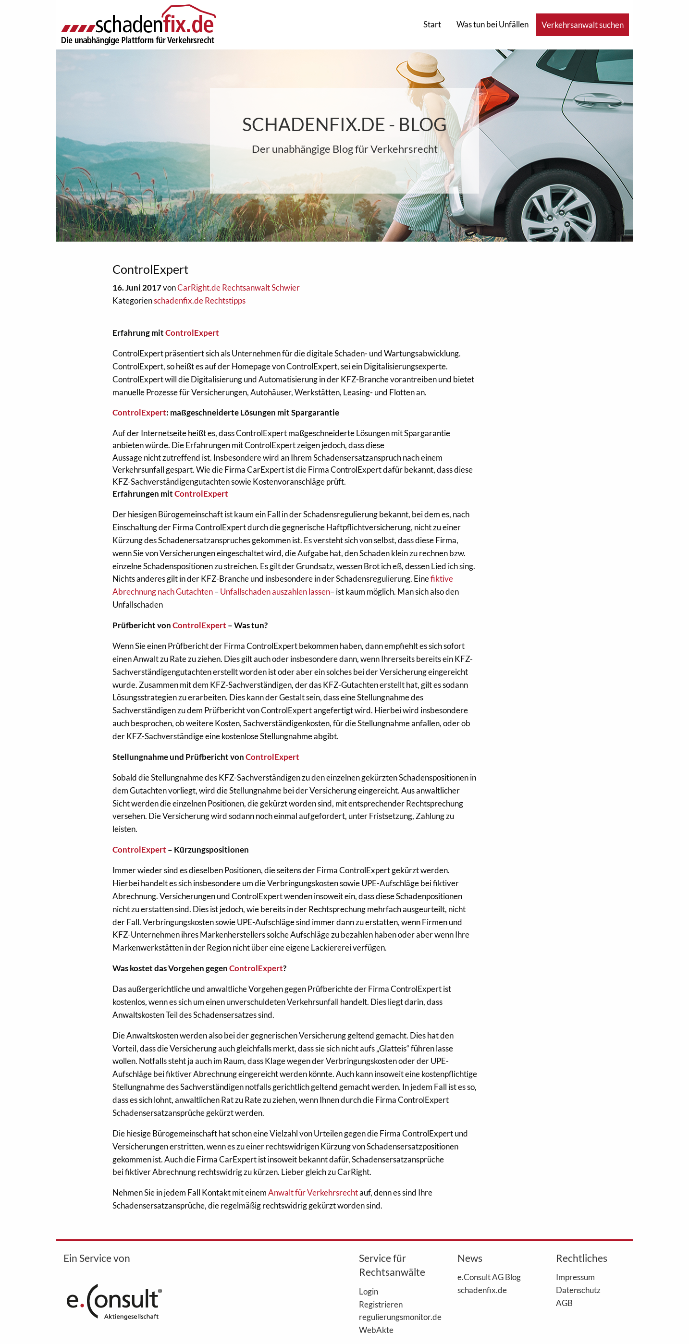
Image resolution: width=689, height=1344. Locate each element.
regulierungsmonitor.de (394, 1316)
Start (432, 24)
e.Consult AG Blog (489, 1277)
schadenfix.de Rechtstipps (200, 300)
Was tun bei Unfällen (492, 24)
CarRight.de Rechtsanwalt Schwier (238, 287)
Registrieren (381, 1304)
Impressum (575, 1277)
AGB (564, 1302)
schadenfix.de (482, 1290)
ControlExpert (192, 333)
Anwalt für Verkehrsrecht (313, 1192)
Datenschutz (578, 1290)
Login (368, 1291)
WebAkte (376, 1329)
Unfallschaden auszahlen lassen (275, 591)
